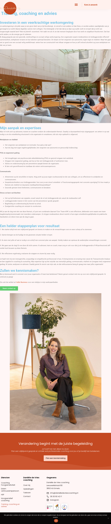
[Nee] (108, 518)
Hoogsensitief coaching (7, 499)
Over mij (26, 485)
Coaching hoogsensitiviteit (8, 484)
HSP (2, 494)
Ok (56, 521)
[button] (76, 4)
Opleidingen (28, 489)
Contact (27, 496)
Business (23, 282)
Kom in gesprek (90, 5)
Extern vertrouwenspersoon (10, 489)
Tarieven (27, 492)
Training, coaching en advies (10, 505)
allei (18, 282)
